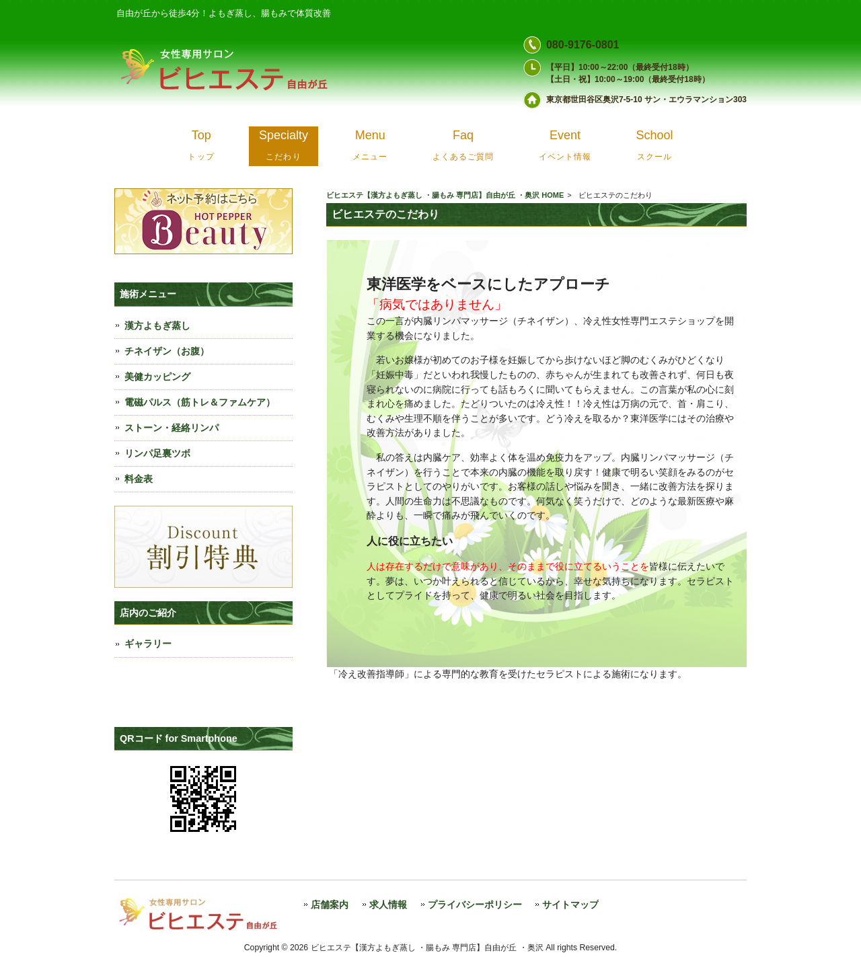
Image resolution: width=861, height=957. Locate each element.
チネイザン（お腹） (166, 351)
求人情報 (388, 905)
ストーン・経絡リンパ (171, 427)
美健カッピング (157, 376)
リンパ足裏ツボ (157, 453)
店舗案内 (329, 905)
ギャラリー (148, 643)
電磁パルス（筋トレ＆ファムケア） (199, 402)
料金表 (138, 478)
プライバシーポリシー (475, 905)
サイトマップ (570, 905)
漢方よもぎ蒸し (157, 325)
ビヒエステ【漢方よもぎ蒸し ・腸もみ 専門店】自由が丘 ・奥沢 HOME (445, 195)
